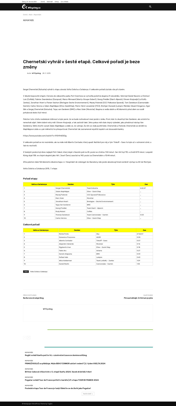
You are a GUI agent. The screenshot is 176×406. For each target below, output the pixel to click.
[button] (150, 6)
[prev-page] (24, 337)
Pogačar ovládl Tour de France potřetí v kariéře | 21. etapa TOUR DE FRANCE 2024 (62, 380)
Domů (25, 15)
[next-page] (28, 337)
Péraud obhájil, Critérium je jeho (138, 298)
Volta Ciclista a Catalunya (38, 271)
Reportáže (37, 15)
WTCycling (36, 73)
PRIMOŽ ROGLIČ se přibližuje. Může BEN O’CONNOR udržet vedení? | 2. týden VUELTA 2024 (65, 363)
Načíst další (88, 394)
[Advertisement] (88, 40)
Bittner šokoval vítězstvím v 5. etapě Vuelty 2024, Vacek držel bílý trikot (44, 329)
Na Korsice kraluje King (33, 298)
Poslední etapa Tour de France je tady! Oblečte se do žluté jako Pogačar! (58, 388)
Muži (30, 15)
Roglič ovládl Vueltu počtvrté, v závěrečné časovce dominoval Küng (56, 355)
